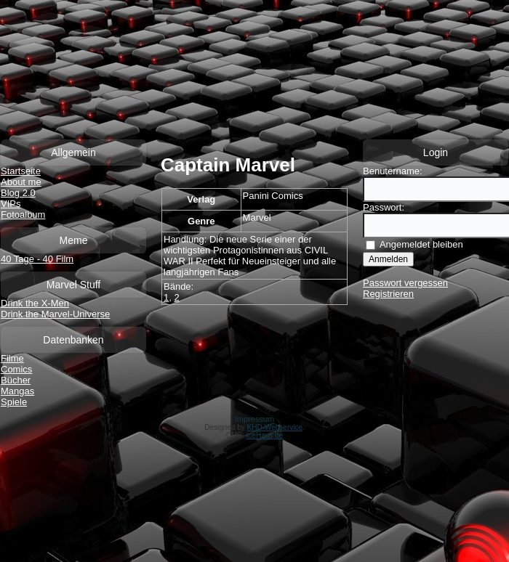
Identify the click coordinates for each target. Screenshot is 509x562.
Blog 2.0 (18, 192)
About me (21, 181)
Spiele (14, 401)
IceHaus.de (265, 435)
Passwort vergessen (405, 282)
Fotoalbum (23, 214)
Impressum (254, 419)
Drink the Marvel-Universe (55, 314)
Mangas (17, 391)
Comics (16, 369)
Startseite (21, 171)
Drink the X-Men (35, 303)
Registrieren (388, 293)
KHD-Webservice (275, 427)
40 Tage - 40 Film (37, 258)
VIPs (10, 203)
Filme (12, 358)
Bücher (16, 380)
